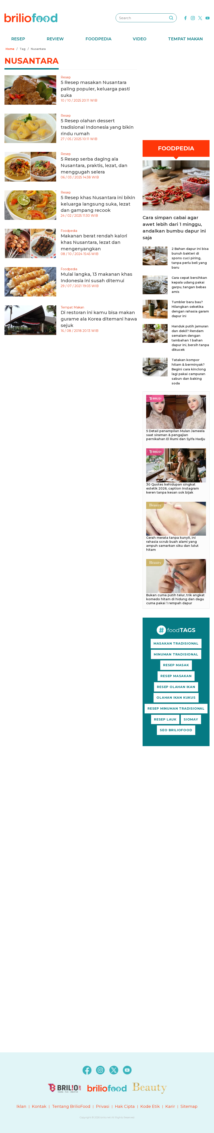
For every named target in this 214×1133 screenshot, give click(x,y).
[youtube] (208, 18)
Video (139, 39)
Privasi (102, 1106)
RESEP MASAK (176, 665)
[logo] (30, 18)
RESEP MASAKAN (175, 676)
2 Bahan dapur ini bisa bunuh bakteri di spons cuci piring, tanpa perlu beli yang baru (190, 258)
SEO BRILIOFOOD (176, 730)
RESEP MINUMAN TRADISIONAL (176, 708)
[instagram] (193, 18)
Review (55, 39)
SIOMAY (191, 719)
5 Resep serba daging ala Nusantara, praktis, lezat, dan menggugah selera (94, 165)
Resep (18, 39)
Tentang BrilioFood (71, 1106)
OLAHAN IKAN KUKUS (176, 698)
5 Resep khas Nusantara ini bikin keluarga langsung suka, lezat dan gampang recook (98, 204)
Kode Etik (150, 1106)
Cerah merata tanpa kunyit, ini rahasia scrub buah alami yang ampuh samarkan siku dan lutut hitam (172, 544)
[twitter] (200, 18)
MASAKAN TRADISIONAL (176, 643)
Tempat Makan (185, 39)
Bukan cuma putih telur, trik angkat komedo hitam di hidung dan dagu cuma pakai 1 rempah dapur (175, 599)
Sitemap (189, 1106)
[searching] (171, 18)
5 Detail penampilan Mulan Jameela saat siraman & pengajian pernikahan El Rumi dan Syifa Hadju (175, 435)
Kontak (39, 1106)
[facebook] (185, 18)
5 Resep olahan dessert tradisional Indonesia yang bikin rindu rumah (97, 127)
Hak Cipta (125, 1106)
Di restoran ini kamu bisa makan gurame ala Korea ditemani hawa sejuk (99, 319)
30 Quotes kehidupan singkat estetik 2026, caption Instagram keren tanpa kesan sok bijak (172, 488)
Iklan (21, 1106)
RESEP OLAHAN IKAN (176, 687)
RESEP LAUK (165, 719)
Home (10, 49)
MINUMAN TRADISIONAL (176, 654)
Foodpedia (98, 39)
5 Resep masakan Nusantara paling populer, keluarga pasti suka (95, 89)
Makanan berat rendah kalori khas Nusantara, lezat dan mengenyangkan (94, 242)
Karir (170, 1106)
